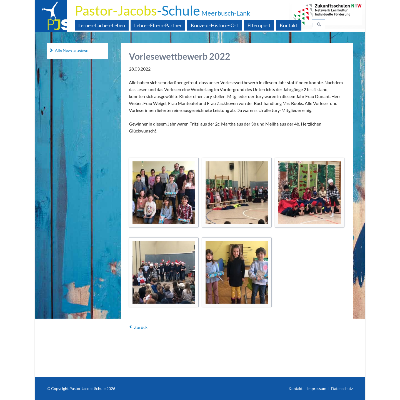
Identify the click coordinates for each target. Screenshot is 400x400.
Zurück (141, 327)
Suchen (319, 24)
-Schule (162, 10)
